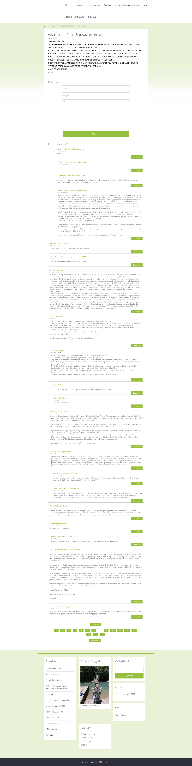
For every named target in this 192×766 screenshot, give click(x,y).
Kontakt (92, 17)
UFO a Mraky (51, 729)
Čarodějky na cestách (55, 680)
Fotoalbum (80, 5)
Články (107, 5)
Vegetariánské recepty (127, 5)
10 (113, 630)
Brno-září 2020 (52, 674)
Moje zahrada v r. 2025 (55, 706)
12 (127, 630)
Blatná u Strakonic (53, 668)
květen (126, 694)
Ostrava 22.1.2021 (54, 717)
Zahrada (49, 735)
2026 (133, 694)
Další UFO (50, 694)
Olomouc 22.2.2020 (54, 712)
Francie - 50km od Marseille (57, 700)
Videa (146, 5)
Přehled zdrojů (121, 715)
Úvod (67, 5)
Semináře (95, 5)
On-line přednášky (74, 17)
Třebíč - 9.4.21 (52, 723)
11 (120, 630)
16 (102, 634)
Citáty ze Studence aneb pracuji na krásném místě (56, 687)
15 (95, 634)
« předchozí (95, 624)
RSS (107, 762)
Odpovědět (137, 157)
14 (88, 634)
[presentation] (96, 123)
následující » (95, 640)
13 (134, 630)
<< (119, 694)
